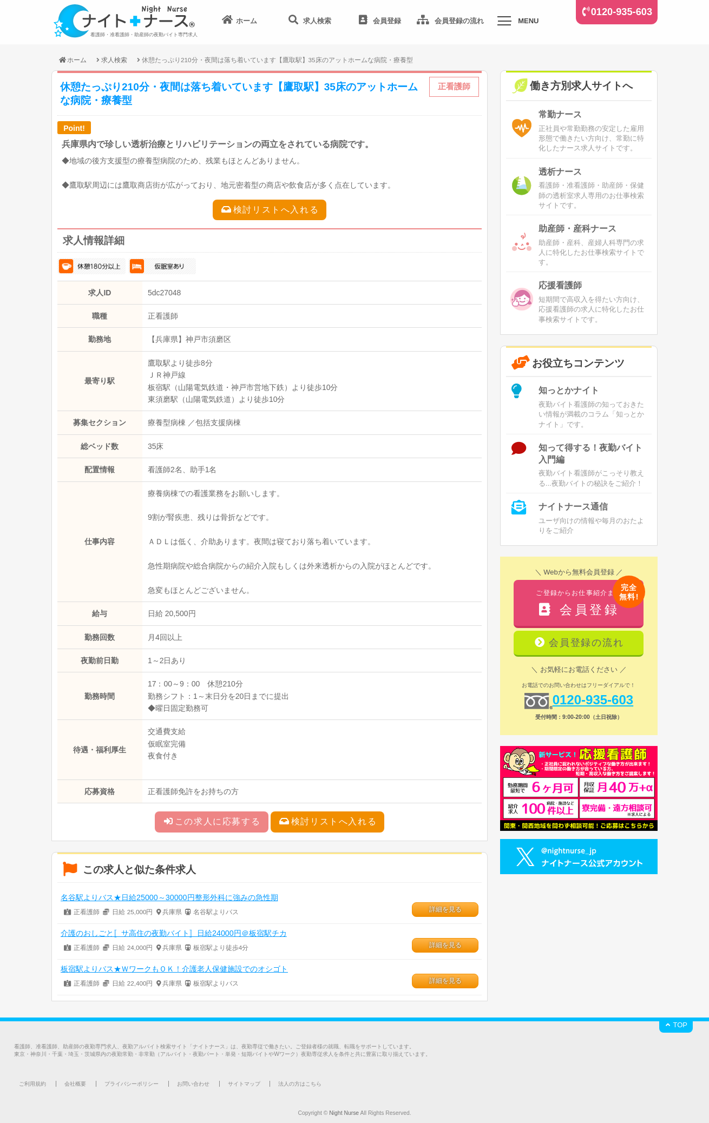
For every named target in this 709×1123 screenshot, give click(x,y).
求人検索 (114, 59)
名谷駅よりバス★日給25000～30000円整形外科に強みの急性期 (169, 897)
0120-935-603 (621, 11)
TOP (676, 1025)
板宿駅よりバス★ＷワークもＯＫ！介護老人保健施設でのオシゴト (174, 969)
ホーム (72, 59)
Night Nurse (344, 1113)
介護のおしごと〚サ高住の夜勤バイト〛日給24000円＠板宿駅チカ (174, 933)
